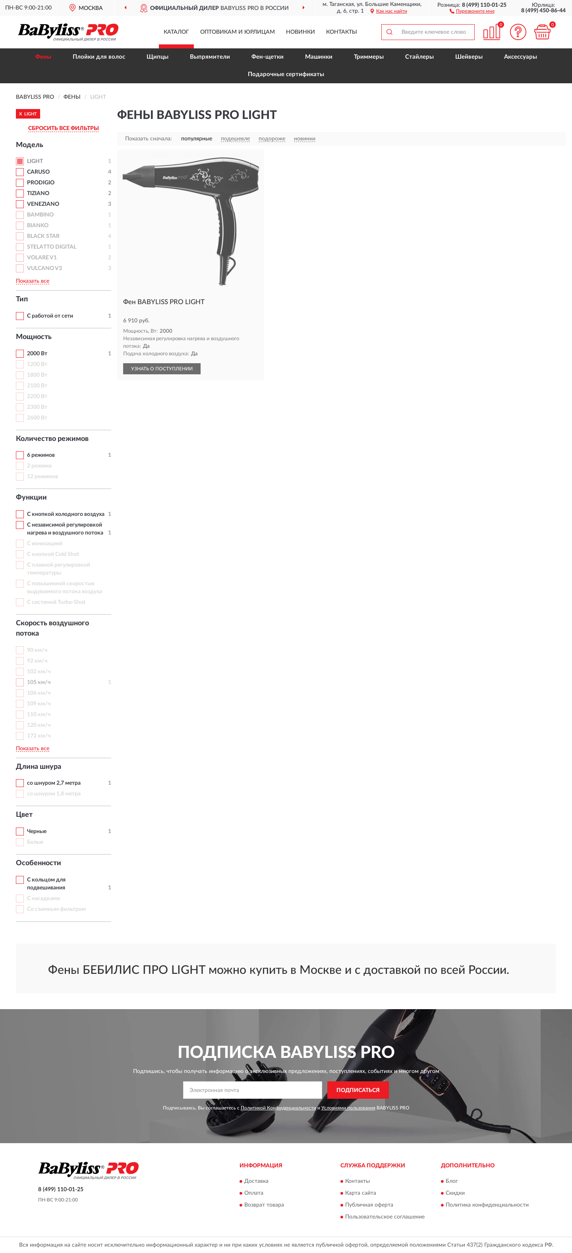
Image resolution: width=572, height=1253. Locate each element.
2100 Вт (37, 386)
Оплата (253, 1193)
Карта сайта (360, 1193)
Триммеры (369, 57)
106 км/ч (38, 693)
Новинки (300, 32)
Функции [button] (31, 497)
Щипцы (157, 57)
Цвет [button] (24, 814)
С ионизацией (44, 543)
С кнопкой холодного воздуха (65, 514)
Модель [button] (29, 145)
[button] (472, 10)
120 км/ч (38, 725)
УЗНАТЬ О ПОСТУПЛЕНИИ (162, 368)
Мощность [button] (34, 337)
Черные (36, 831)
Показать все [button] (32, 281)
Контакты (341, 32)
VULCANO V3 (44, 268)
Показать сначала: (148, 139)
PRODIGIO (40, 183)
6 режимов (41, 455)
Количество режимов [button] (52, 439)
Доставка (256, 1181)
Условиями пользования (348, 1107)
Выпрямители (210, 57)
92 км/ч (37, 661)
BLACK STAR (43, 236)
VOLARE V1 (42, 258)
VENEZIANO (43, 204)
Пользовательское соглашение (385, 1217)
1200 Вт (37, 364)
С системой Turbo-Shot (56, 602)
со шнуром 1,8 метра (54, 794)
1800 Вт (37, 375)
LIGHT (35, 161)
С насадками (43, 898)
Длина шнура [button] (38, 766)
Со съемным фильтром (56, 909)
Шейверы (469, 57)
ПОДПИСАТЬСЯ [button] (358, 1090)
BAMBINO (40, 215)
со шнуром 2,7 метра (54, 783)
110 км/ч (38, 714)
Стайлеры (419, 57)
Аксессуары (520, 57)
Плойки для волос (99, 57)
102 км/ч (38, 671)
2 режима (39, 466)
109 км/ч (38, 704)
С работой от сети (50, 316)
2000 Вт (37, 353)
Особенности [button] (38, 863)
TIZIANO (38, 193)
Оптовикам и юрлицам (237, 32)
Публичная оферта (369, 1205)
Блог (452, 1181)
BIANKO (37, 225)
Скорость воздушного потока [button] (52, 628)
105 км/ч (38, 682)
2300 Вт (37, 407)
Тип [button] (22, 299)
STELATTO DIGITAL (51, 247)
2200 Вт (37, 396)
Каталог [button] (176, 32)
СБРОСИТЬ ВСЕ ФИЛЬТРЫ (63, 128)
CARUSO (38, 172)
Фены (43, 57)
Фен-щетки (267, 57)
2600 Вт (37, 418)
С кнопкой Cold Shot (53, 554)
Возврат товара (264, 1205)
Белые (35, 842)
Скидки (455, 1193)
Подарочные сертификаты (286, 74)
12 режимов (42, 476)
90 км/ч (37, 650)
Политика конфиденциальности (487, 1205)
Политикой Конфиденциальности (278, 1107)
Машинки (318, 57)
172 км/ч (38, 736)
